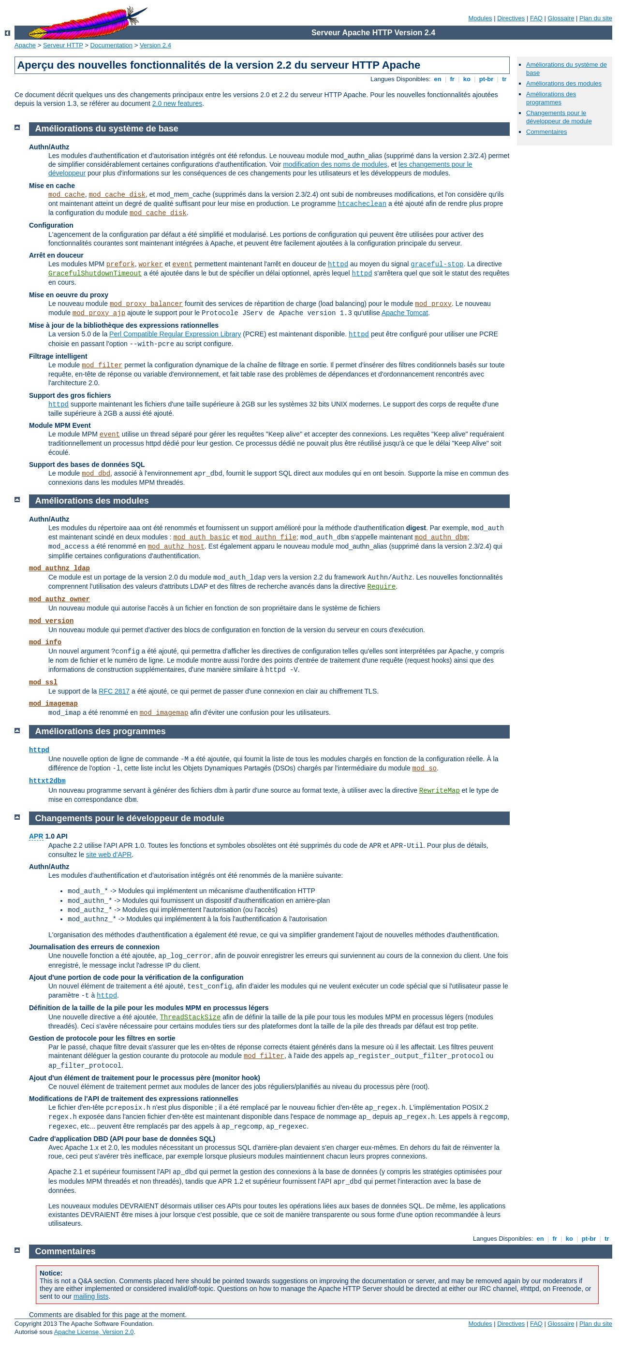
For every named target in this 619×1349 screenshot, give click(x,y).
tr (505, 79)
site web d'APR (109, 854)
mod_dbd (96, 474)
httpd (338, 264)
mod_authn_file (267, 537)
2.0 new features (177, 103)
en (437, 79)
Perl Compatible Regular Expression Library (175, 334)
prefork (120, 264)
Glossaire (561, 18)
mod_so (425, 768)
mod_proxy (433, 304)
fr (452, 79)
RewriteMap (439, 791)
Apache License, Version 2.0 (94, 1331)
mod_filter (102, 365)
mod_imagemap (53, 704)
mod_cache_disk (117, 195)
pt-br (486, 79)
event (182, 264)
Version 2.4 (155, 45)
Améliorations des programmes (551, 98)
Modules (480, 18)
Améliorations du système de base (106, 128)
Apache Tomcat (405, 313)
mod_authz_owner (59, 599)
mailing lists (91, 1296)
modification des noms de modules (335, 164)
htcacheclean (362, 204)
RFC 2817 (114, 691)
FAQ (536, 18)
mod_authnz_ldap (59, 568)
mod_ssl (43, 682)
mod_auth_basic (201, 537)
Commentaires (546, 131)
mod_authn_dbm (440, 537)
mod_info (45, 642)
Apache (25, 45)
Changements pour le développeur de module (559, 117)
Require (382, 587)
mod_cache (66, 195)
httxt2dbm (47, 781)
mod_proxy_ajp (99, 313)
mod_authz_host (176, 547)
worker (150, 264)
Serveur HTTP (63, 45)
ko (466, 79)
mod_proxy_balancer (146, 304)
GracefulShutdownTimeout (95, 273)
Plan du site (595, 18)
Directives (511, 18)
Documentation (111, 45)
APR (36, 836)
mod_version (51, 621)
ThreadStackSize (190, 1017)
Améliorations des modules (564, 83)
